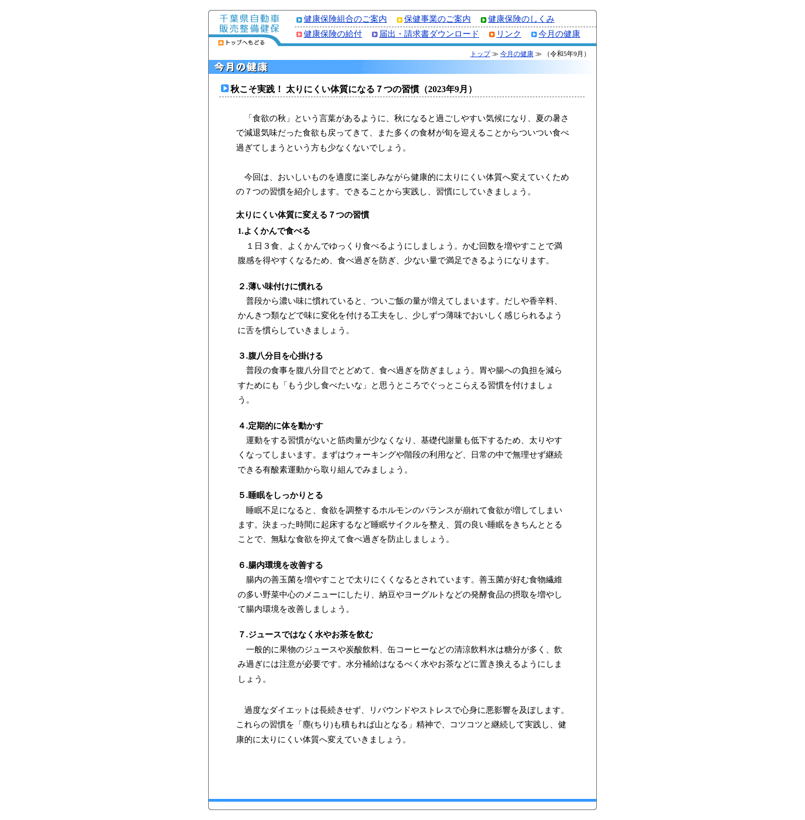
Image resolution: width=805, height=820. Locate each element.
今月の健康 (559, 33)
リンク (508, 33)
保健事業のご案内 (437, 18)
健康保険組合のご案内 (345, 18)
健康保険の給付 (333, 33)
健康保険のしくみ (521, 18)
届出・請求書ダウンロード (429, 33)
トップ (480, 54)
